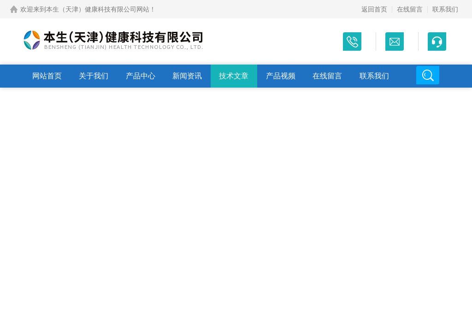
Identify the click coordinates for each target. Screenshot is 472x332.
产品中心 (140, 76)
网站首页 (47, 76)
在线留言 (410, 9)
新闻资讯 (187, 76)
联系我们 (445, 9)
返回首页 (374, 9)
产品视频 (280, 76)
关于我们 (93, 76)
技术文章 (233, 76)
